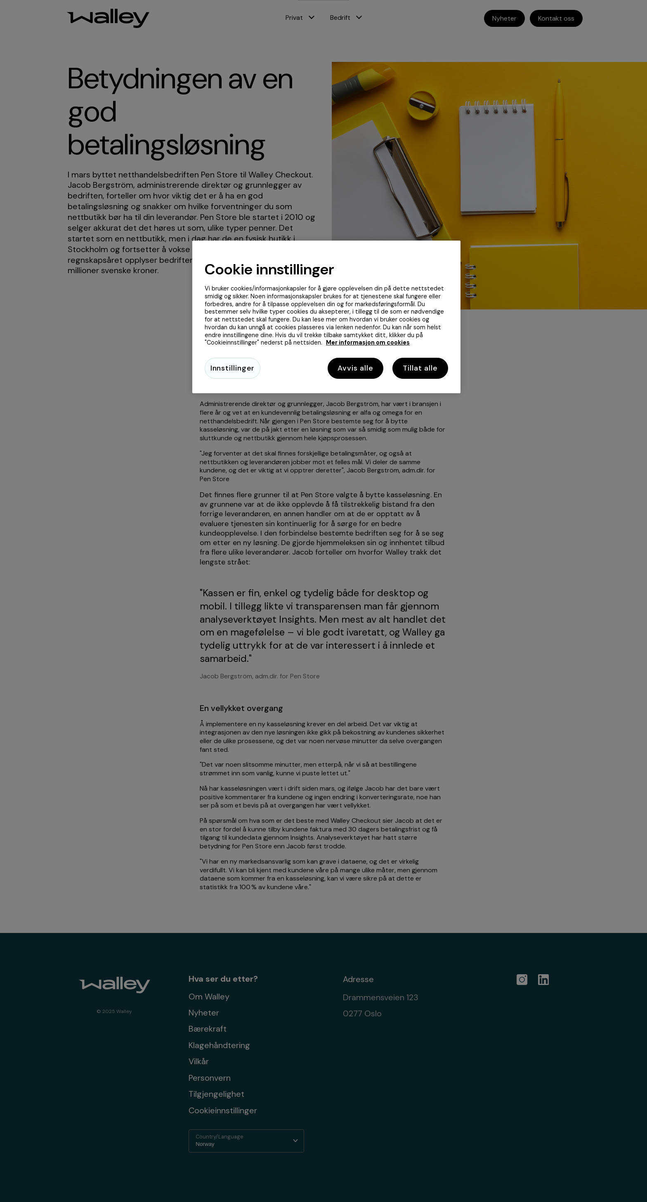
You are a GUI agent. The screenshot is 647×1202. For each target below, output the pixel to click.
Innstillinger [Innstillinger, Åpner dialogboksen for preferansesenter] (232, 368)
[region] (326, 317)
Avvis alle (355, 368)
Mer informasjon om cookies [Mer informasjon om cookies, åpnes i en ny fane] (368, 342)
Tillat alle (420, 368)
